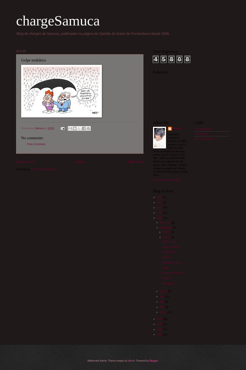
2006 (160, 334)
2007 (160, 329)
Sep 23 (167, 237)
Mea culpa (167, 283)
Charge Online (203, 129)
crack (165, 268)
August (164, 291)
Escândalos (168, 252)
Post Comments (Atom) (43, 169)
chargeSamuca (58, 21)
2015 (160, 197)
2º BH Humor (169, 241)
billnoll (131, 360)
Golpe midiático (170, 247)
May (162, 302)
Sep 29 (167, 232)
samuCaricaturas (204, 138)
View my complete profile (166, 179)
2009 (160, 319)
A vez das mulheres (172, 273)
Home (80, 162)
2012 (160, 207)
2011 (160, 213)
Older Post (135, 162)
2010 (160, 218)
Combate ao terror (172, 262)
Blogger (154, 360)
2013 (160, 202)
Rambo (166, 278)
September (166, 227)
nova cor (166, 257)
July (162, 296)
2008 (160, 324)
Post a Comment (36, 144)
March (163, 312)
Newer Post (25, 162)
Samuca (177, 128)
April (162, 307)
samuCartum (202, 134)
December (166, 222)
